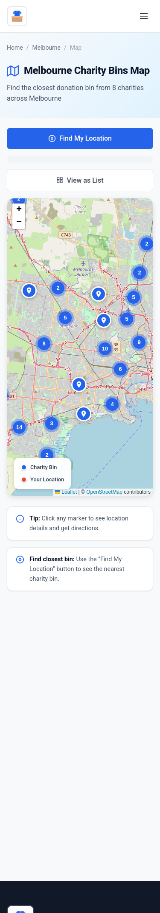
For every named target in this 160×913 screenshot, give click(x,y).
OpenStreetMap (104, 492)
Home (15, 47)
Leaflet (66, 492)
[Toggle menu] (143, 16)
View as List (79, 180)
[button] (18, 198)
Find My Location (80, 138)
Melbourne (46, 47)
